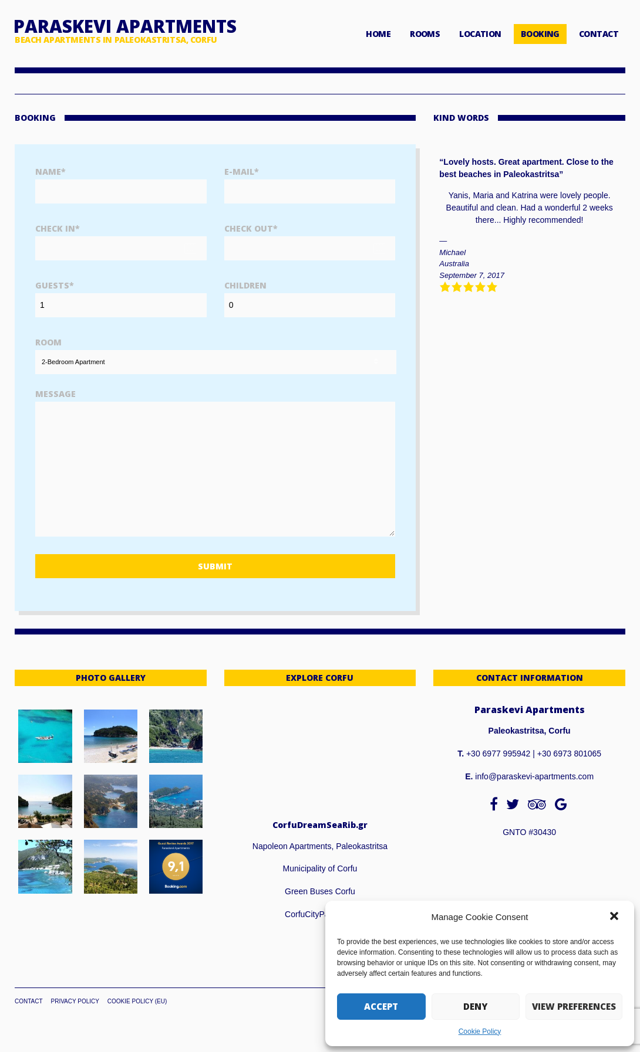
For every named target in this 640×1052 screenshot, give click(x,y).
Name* (50, 171)
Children (245, 285)
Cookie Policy (480, 1031)
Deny (475, 1006)
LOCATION (480, 33)
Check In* (57, 228)
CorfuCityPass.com (320, 914)
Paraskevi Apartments (125, 26)
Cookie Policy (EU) (137, 1001)
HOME (378, 33)
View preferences (574, 1006)
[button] (615, 917)
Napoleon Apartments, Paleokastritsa (320, 846)
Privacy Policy (74, 1001)
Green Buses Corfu (320, 891)
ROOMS (425, 33)
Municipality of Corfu (320, 868)
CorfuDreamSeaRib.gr (320, 824)
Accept (381, 1006)
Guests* (54, 285)
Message (55, 393)
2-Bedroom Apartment (73, 361)
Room (48, 342)
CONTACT (598, 33)
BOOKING (540, 33)
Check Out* (251, 228)
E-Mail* (241, 171)
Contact (29, 1001)
